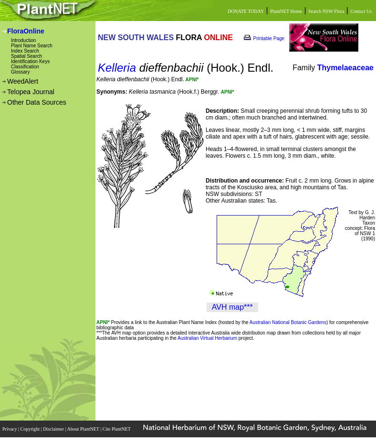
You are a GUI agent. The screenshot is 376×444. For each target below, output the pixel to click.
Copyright (31, 429)
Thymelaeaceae (345, 68)
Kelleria (117, 67)
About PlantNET (83, 429)
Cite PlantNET (117, 429)
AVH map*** (232, 307)
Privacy (10, 429)
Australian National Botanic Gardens (288, 322)
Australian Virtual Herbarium (207, 338)
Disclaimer (54, 429)
